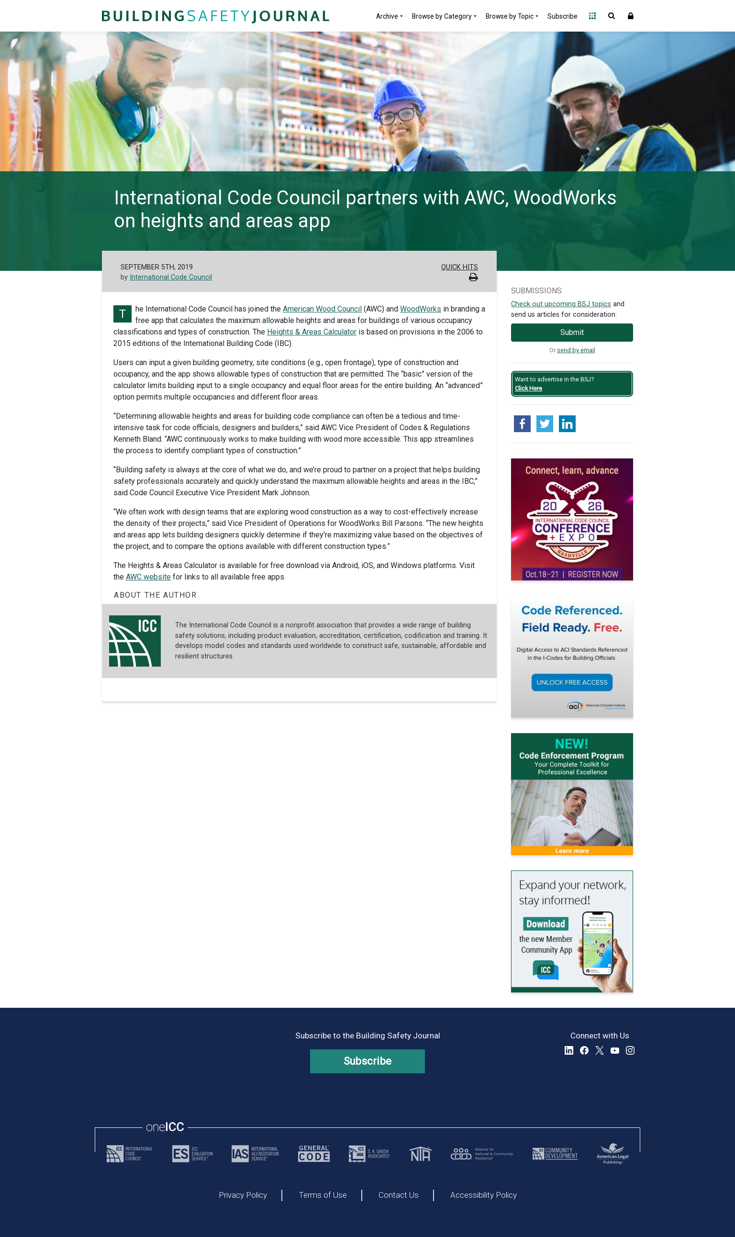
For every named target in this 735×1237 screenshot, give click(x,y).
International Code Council (171, 277)
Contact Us (399, 1195)
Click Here (528, 388)
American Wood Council (322, 308)
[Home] (214, 16)
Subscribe (562, 16)
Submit (572, 332)
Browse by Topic (510, 16)
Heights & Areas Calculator (311, 331)
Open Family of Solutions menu (592, 16)
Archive (387, 16)
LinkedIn (569, 1050)
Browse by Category (442, 16)
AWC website (148, 576)
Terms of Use (323, 1195)
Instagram (630, 1050)
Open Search (611, 16)
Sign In (630, 16)
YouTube (615, 1050)
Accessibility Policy (483, 1195)
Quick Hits (459, 267)
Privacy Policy (243, 1195)
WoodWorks (420, 308)
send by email (576, 350)
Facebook (584, 1050)
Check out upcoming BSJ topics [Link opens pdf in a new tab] (561, 304)
